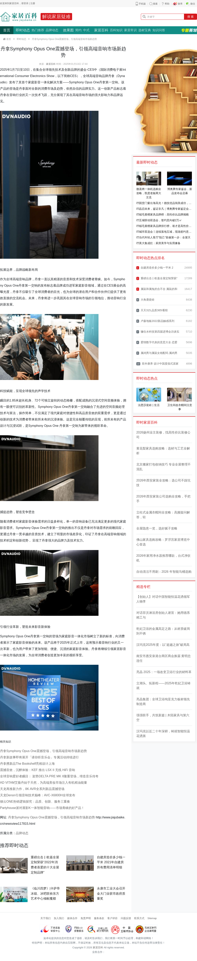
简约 (78, 30)
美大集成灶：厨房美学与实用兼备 (158, 243)
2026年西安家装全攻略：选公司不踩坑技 (163, 483)
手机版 (142, 3)
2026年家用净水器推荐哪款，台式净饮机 (163, 558)
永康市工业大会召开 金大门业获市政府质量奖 (111, 893)
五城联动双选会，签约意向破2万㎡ (159, 220)
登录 (26, 3)
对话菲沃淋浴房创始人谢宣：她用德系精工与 (163, 615)
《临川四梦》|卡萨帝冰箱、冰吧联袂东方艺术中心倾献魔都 (45, 893)
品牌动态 (52, 30)
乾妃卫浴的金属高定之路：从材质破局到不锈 (163, 631)
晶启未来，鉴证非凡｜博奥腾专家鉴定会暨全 (164, 208)
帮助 (167, 3)
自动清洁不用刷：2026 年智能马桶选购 (163, 571)
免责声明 (86, 918)
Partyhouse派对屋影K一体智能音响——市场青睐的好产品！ (42, 808)
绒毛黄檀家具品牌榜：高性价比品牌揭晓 (162, 214)
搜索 (155, 3)
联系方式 (139, 918)
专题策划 (189, 30)
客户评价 (112, 918)
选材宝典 (144, 30)
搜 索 (190, 16)
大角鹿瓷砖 (145, 299)
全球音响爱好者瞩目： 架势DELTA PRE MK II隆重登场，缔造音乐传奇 (49, 776)
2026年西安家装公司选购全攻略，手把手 (163, 499)
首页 (6, 30)
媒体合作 (72, 918)
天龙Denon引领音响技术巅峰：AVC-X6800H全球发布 (37, 795)
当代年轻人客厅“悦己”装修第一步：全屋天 (163, 237)
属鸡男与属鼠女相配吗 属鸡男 (156, 353)
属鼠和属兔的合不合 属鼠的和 (156, 289)
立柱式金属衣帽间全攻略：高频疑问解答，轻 (163, 515)
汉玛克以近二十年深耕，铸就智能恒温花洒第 (163, 734)
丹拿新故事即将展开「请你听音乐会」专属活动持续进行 (39, 757)
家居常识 (130, 30)
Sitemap (152, 918)
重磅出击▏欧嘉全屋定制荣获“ (156, 278)
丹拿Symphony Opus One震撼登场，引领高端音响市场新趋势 (43, 751)
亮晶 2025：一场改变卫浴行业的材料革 (163, 672)
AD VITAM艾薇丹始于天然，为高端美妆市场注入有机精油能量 (43, 782)
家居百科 (101, 30)
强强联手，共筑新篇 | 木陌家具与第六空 (162, 718)
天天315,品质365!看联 (152, 310)
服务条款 (99, 918)
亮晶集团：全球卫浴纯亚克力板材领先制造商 (163, 702)
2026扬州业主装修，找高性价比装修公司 (163, 435)
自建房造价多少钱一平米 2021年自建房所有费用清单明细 (111, 862)
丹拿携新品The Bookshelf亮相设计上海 (27, 763)
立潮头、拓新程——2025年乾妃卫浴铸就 (163, 686)
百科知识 (116, 30)
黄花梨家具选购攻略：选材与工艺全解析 (163, 451)
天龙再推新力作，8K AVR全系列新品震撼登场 (32, 789)
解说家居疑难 (56, 16)
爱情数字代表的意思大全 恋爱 (156, 342)
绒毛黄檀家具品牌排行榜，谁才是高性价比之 (164, 226)
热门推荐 (38, 30)
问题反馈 (126, 918)
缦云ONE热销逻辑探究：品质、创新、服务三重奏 (35, 801)
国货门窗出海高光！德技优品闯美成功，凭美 (164, 203)
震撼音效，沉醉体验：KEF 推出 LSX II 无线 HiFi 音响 (37, 770)
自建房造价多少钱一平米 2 (154, 267)
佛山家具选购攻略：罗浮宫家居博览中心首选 (163, 542)
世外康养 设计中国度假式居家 (157, 363)
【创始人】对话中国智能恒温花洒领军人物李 (163, 599)
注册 (32, 3)
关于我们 (45, 918)
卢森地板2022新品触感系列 (155, 321)
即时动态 (23, 30)
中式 (86, 30)
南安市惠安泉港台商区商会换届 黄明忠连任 (163, 658)
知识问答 (158, 30)
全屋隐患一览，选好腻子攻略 (156, 528)
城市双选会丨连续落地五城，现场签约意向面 (164, 231)
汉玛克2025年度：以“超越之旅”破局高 (163, 644)
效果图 (68, 30)
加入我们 (59, 918)
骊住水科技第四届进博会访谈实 (157, 331)
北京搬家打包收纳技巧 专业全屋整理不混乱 (163, 467)
